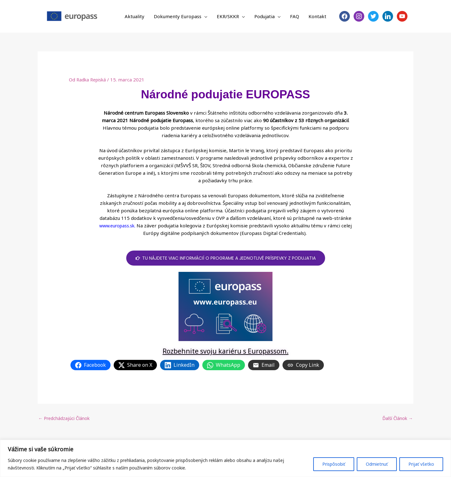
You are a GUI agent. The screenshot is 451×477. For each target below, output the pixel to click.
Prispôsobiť (333, 464)
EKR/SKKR (228, 16)
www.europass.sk (117, 225)
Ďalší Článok (396, 419)
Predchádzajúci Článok (66, 419)
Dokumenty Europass (177, 16)
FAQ (294, 16)
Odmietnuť (377, 464)
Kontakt (317, 16)
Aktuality (134, 16)
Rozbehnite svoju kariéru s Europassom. (225, 351)
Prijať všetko (421, 464)
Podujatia (264, 16)
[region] (225, 458)
